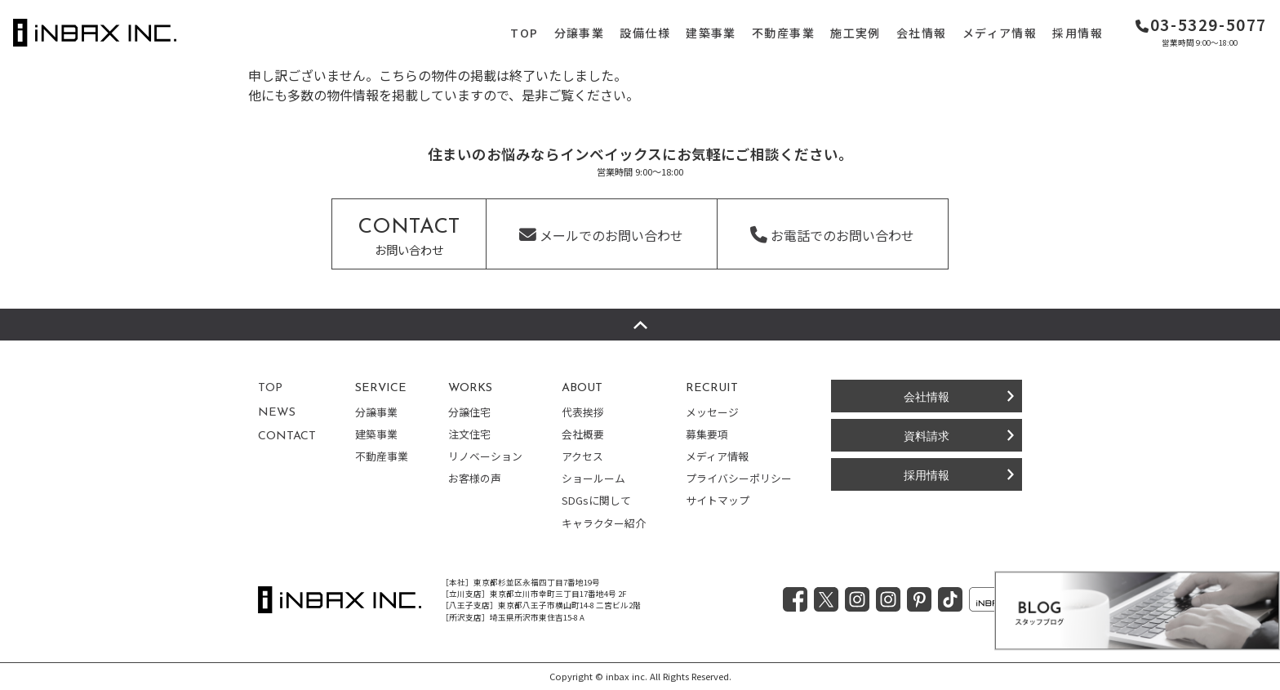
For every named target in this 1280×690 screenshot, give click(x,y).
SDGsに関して (596, 500)
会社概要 (583, 434)
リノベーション (485, 456)
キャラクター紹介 (604, 523)
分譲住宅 (469, 412)
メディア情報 (999, 32)
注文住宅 (469, 434)
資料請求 (926, 434)
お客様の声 (474, 478)
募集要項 (707, 434)
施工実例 (855, 32)
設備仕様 (645, 32)
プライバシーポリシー (739, 478)
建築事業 (711, 32)
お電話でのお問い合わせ (832, 235)
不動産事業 (783, 32)
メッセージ (712, 412)
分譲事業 (579, 32)
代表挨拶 (583, 412)
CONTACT (287, 436)
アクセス (582, 456)
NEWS (277, 413)
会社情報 (921, 32)
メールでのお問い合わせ (601, 235)
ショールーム (593, 478)
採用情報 (1077, 32)
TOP (524, 32)
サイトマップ (717, 500)
